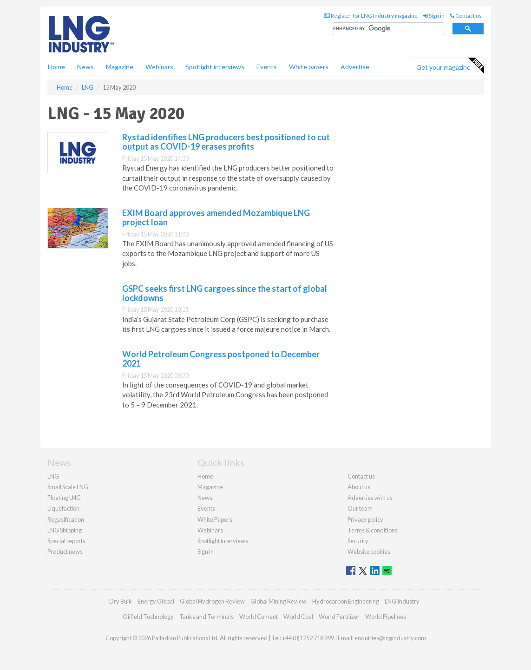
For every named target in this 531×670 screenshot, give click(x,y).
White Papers (214, 519)
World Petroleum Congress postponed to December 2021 (221, 358)
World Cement (258, 616)
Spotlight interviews (214, 67)
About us (358, 487)
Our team (360, 508)
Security (357, 541)
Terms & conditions (372, 530)
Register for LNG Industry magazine (371, 16)
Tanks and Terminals (206, 616)
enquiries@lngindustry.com (390, 638)
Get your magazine (450, 66)
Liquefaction (63, 508)
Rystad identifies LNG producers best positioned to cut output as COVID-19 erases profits (226, 141)
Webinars (159, 67)
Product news (65, 551)
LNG (53, 476)
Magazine (119, 67)
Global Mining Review (278, 601)
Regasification (65, 519)
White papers (308, 67)
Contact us (466, 16)
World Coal (298, 616)
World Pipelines (385, 616)
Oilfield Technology (148, 616)
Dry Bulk (120, 601)
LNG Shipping (64, 530)
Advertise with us (370, 497)
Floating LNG (64, 497)
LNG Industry (402, 601)
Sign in (434, 16)
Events (266, 67)
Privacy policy (365, 519)
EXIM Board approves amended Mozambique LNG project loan (216, 217)
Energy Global (156, 601)
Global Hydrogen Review (212, 601)
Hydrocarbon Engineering (345, 601)
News (204, 497)
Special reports (66, 541)
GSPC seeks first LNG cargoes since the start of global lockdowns (224, 293)
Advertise (355, 67)
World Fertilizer (339, 616)
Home (56, 67)
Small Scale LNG (67, 487)
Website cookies (368, 551)
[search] (388, 29)
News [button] (85, 67)
